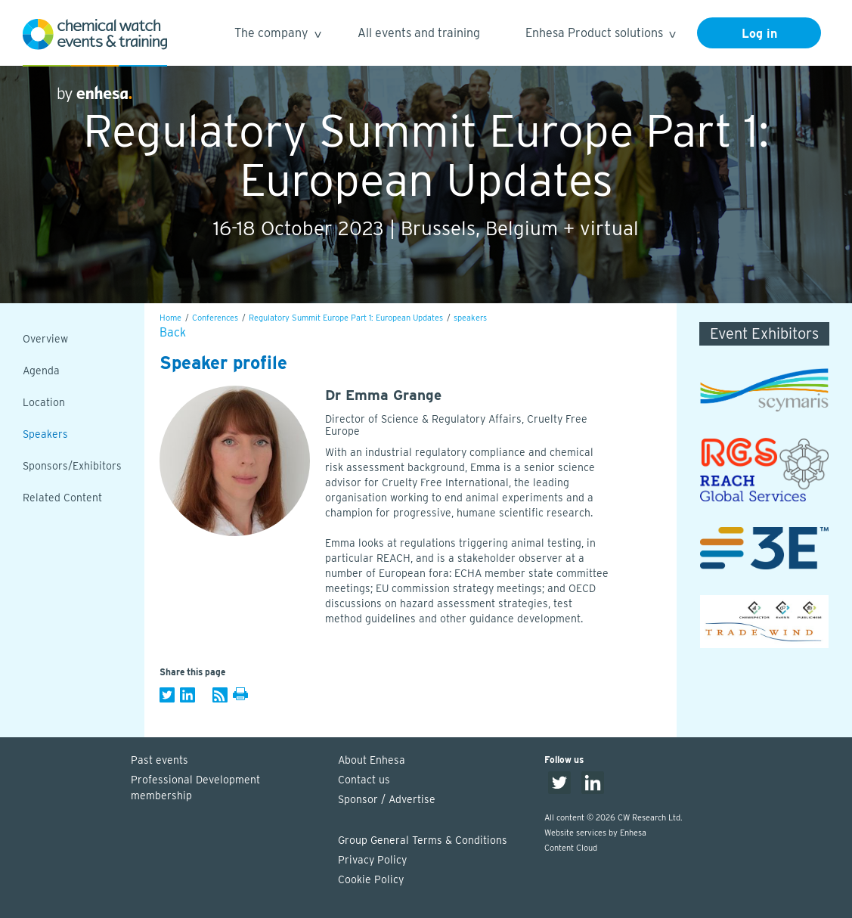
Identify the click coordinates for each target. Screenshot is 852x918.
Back (173, 332)
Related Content (62, 498)
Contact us (364, 780)
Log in (759, 33)
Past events (159, 760)
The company (277, 35)
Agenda (41, 370)
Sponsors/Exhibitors (72, 466)
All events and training (419, 33)
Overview (45, 339)
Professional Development (227, 789)
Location (44, 402)
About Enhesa (371, 760)
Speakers (45, 434)
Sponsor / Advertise (386, 799)
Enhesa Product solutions (599, 35)
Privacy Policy (372, 860)
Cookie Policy (371, 879)
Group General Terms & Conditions (422, 840)
